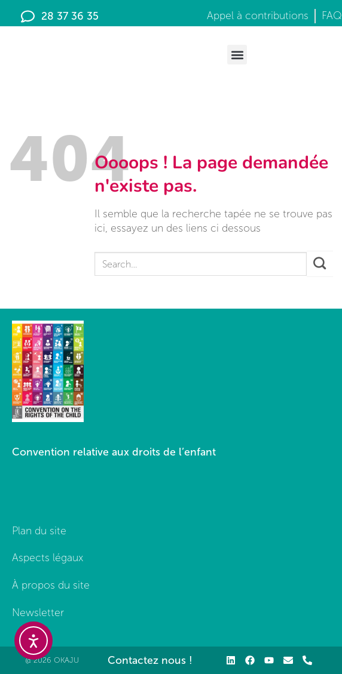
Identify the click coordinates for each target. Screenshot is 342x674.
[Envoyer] (320, 264)
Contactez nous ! (150, 660)
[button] (237, 54)
